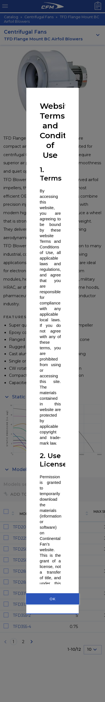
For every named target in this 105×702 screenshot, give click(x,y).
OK (52, 599)
